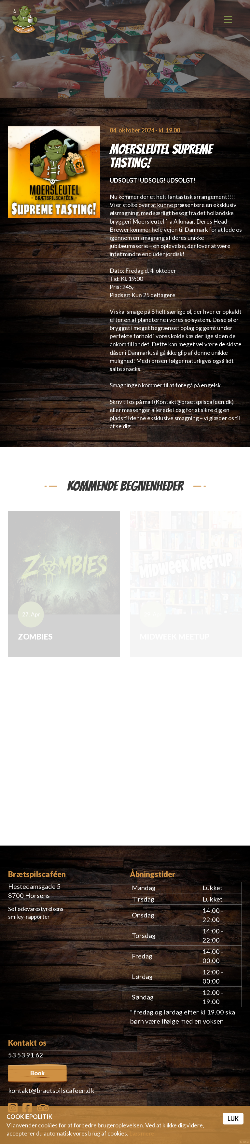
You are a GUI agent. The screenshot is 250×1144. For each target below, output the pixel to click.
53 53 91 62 (25, 1055)
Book (37, 1073)
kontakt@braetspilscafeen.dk (51, 1090)
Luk (233, 1118)
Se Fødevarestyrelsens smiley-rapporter (35, 912)
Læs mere (141, 1133)
